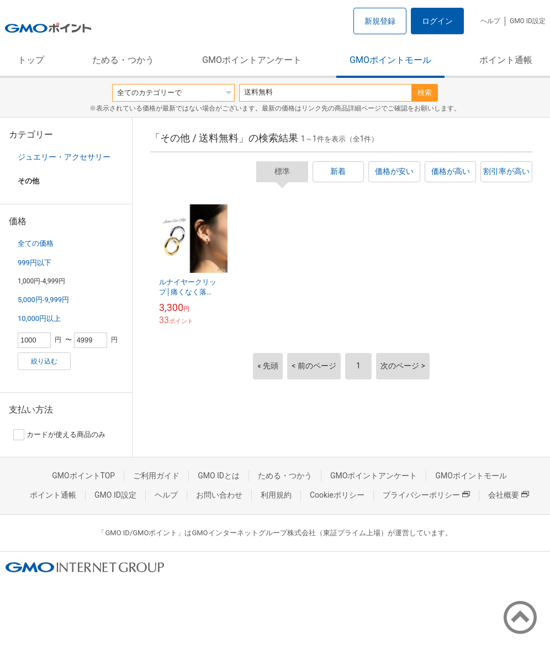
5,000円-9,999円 (43, 300)
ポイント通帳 (505, 60)
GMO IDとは (219, 475)
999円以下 (34, 263)
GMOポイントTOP (83, 475)
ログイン (437, 21)
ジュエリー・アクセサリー (64, 156)
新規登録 (379, 21)
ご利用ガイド (156, 475)
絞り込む (44, 361)
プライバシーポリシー (426, 495)
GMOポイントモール (390, 60)
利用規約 (276, 495)
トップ (31, 60)
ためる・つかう (123, 60)
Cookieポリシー (337, 495)
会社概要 (508, 495)
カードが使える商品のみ (59, 434)
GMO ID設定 (528, 21)
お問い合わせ (219, 495)
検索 (424, 92)
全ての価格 (36, 243)
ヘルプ (490, 21)
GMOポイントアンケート (252, 60)
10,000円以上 (39, 318)
